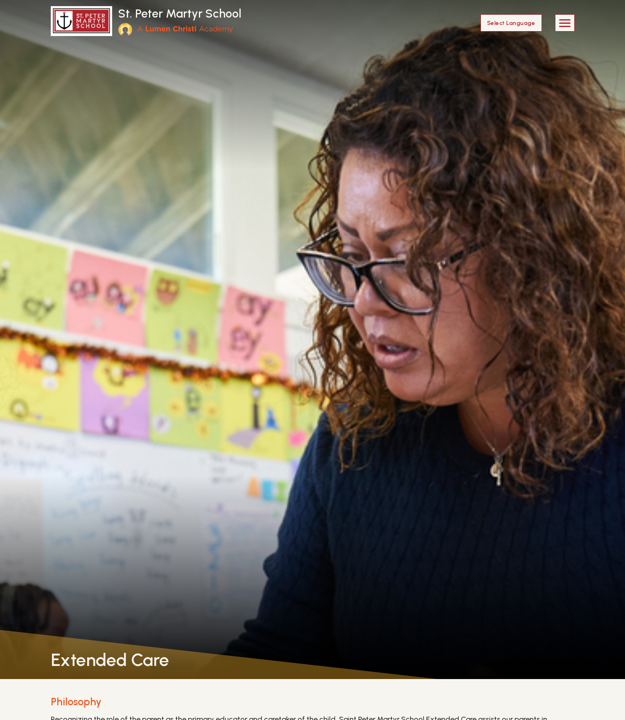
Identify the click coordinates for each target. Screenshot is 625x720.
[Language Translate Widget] (511, 23)
